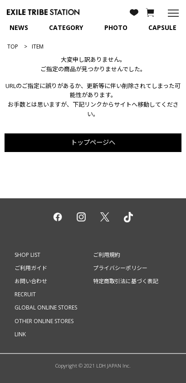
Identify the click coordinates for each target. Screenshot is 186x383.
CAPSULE (162, 27)
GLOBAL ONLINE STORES (46, 307)
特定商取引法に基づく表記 (125, 281)
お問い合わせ (31, 281)
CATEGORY (66, 27)
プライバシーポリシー (120, 268)
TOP (12, 46)
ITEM (38, 46)
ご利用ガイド (31, 268)
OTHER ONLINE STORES (44, 321)
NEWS (19, 27)
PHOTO (115, 27)
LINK (20, 334)
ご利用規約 (106, 255)
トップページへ (93, 142)
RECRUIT (25, 294)
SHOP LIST (27, 255)
